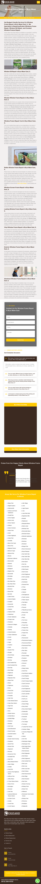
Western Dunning (26, 783)
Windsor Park (25, 798)
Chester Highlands (12, 616)
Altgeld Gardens (11, 505)
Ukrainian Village (26, 729)
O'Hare (23, 587)
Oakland (24, 592)
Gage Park (10, 705)
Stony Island (25, 706)
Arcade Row (10, 515)
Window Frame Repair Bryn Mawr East (25, 17)
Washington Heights (26, 741)
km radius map (20, 425)
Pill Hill (23, 614)
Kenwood (10, 789)
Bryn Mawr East (11, 17)
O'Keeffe (24, 589)
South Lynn (24, 698)
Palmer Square (25, 599)
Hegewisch (10, 748)
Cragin (9, 642)
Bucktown (10, 588)
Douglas (10, 652)
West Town (24, 781)
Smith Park (24, 670)
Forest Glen (10, 690)
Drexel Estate (11, 655)
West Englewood (26, 758)
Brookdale (10, 576)
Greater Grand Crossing (13, 738)
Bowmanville (11, 561)
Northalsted (24, 581)
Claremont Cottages (12, 624)
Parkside (24, 604)
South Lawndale (26, 693)
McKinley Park (25, 528)
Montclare (24, 538)
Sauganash (24, 660)
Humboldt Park (11, 756)
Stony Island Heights (27, 708)
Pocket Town (25, 625)
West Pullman (25, 771)
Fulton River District (12, 703)
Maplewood (24, 521)
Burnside (10, 594)
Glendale (10, 723)
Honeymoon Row (12, 754)
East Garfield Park (12, 662)
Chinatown (10, 621)
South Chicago (25, 678)
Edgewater (10, 675)
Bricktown (10, 566)
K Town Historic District (13, 781)
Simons (24, 665)
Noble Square (25, 569)
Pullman (24, 635)
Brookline (10, 578)
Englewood (10, 685)
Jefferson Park (11, 776)
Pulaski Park (25, 632)
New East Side (25, 566)
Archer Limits (11, 520)
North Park (24, 579)
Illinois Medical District (13, 761)
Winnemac (24, 801)
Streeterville (25, 711)
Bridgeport (10, 568)
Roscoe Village (25, 655)
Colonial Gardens (12, 632)
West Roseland (25, 778)
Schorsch (24, 663)
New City (24, 564)
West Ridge (24, 776)
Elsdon (9, 682)
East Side (10, 667)
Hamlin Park (10, 743)
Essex (9, 688)
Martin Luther (25, 526)
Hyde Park (10, 759)
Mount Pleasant (25, 551)
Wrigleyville (24, 806)
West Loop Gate (26, 768)
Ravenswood (25, 637)
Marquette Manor (26, 523)
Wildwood (24, 791)
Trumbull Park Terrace (27, 726)
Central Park (11, 606)
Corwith (9, 639)
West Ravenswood (26, 773)
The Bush (24, 719)
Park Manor (25, 602)
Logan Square (25, 508)
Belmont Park (11, 553)
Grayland (10, 736)
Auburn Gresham (12, 527)
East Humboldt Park (12, 665)
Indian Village (11, 764)
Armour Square (11, 522)
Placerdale (24, 622)
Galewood (10, 708)
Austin (9, 533)
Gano (9, 710)
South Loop (24, 696)
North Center (25, 571)
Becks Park (10, 545)
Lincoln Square (11, 806)
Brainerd (10, 563)
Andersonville (11, 508)
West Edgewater (26, 753)
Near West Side (25, 559)
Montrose (24, 541)
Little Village (25, 503)
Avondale (10, 540)
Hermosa (10, 751)
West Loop (24, 766)
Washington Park (26, 743)
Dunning (10, 660)
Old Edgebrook (25, 594)
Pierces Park (25, 612)
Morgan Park (25, 546)
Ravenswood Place (26, 645)
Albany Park (10, 503)
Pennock (24, 607)
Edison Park (10, 680)
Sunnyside (24, 716)
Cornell (9, 637)
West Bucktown (25, 750)
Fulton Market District (13, 700)
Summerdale (25, 714)
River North (24, 648)
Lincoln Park (11, 803)
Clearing (10, 629)
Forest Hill (10, 693)
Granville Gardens (12, 733)
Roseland (24, 658)
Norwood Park (25, 584)
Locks (23, 505)
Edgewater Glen (11, 677)
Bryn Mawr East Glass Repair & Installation (25, 872)
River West (24, 650)
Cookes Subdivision (12, 634)
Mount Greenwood (26, 548)
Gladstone (10, 721)
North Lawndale (25, 576)
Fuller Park (10, 698)
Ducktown (10, 657)
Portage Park (25, 627)
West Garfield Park (26, 761)
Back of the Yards (12, 543)
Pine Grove (24, 620)
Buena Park (10, 591)
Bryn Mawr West (11, 583)
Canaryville (10, 604)
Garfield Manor (11, 715)
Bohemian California (12, 558)
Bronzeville (10, 573)
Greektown (10, 741)
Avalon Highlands (12, 535)
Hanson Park (11, 746)
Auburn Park (11, 530)
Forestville (10, 695)
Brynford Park (11, 586)
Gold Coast (10, 726)
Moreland (24, 543)
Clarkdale (10, 627)
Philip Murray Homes (27, 609)
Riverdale (24, 653)
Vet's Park (24, 738)
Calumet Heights (11, 599)
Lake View (10, 791)
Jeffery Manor (11, 778)
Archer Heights (11, 517)
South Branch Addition (27, 673)
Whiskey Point (25, 786)
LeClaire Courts (11, 798)
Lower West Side (26, 513)
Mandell (24, 518)
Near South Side (26, 556)
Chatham (10, 609)
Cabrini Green (11, 596)
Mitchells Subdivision (27, 536)
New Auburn (25, 561)
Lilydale (9, 801)
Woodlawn (24, 803)
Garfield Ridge (11, 718)
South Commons (26, 683)
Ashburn (10, 525)
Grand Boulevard (12, 728)
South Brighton (25, 675)
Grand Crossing (11, 731)
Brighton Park (11, 571)
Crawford (10, 644)
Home (5, 17)
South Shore (25, 701)
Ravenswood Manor (26, 642)
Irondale (10, 766)
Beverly (9, 555)
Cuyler (9, 647)
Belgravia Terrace (12, 548)
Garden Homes (11, 713)
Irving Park (10, 769)
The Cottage (25, 721)
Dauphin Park (11, 649)
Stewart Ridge (25, 703)
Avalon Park (10, 538)
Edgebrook (10, 672)
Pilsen (23, 617)
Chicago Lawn (11, 619)
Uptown (24, 736)
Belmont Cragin (11, 550)
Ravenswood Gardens (27, 640)
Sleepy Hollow (25, 668)
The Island (24, 724)
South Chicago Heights (27, 681)
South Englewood (26, 691)
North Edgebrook (26, 574)
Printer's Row (25, 630)
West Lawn (24, 763)
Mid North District (26, 533)
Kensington (10, 786)
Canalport (10, 601)
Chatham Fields (11, 611)
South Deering (25, 686)
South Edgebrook (26, 688)
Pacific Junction (25, 597)
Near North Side (26, 554)
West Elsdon (25, 755)
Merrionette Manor (26, 531)
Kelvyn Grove (11, 783)
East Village (10, 670)
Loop (23, 510)
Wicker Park (25, 789)
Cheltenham (10, 614)
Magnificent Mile (26, 515)
